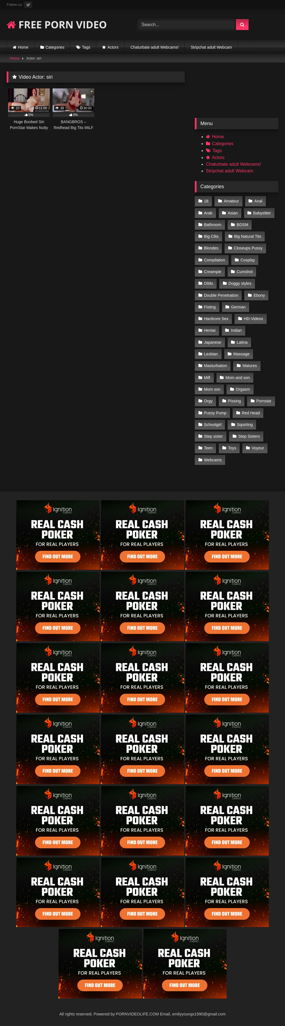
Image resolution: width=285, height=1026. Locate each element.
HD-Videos (253, 318)
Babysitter (262, 213)
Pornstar (263, 401)
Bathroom (212, 224)
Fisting (210, 307)
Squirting (245, 424)
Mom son (212, 389)
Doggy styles (240, 283)
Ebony (259, 295)
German (238, 307)
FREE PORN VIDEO (57, 24)
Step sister (213, 436)
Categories (55, 47)
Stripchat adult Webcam (211, 47)
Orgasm (243, 389)
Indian (236, 330)
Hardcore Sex (216, 318)
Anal (258, 201)
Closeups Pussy (248, 248)
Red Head (251, 413)
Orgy (208, 401)
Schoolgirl (213, 424)
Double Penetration (221, 295)
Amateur (231, 201)
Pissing (234, 401)
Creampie (212, 271)
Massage (241, 354)
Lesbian (211, 354)
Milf (207, 377)
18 (206, 201)
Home (23, 47)
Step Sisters (249, 436)
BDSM (242, 224)
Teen (208, 448)
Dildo (208, 283)
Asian (233, 213)
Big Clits (211, 236)
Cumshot (245, 271)
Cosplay (247, 260)
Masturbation (215, 365)
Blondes (211, 248)
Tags (86, 47)
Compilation (214, 260)
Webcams (213, 460)
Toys (232, 448)
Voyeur (258, 448)
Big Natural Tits (247, 236)
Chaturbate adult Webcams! (155, 47)
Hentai (210, 330)
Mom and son (237, 377)
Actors (113, 47)
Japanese (212, 342)
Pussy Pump (215, 413)
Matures (249, 365)
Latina (242, 342)
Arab (208, 213)
